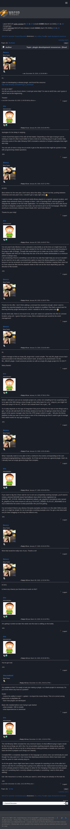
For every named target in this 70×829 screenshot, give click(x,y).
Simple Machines (22, 818)
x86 (27, 24)
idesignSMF (35, 818)
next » (67, 40)
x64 (32, 24)
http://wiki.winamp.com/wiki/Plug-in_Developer (18, 85)
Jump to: (65, 800)
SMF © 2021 (12, 818)
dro (35, 36)
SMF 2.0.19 (5, 818)
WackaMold (8, 675)
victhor (39, 36)
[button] (66, 3)
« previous (61, 40)
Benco (6, 52)
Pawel (43, 36)
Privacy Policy (18, 820)
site (27, 820)
